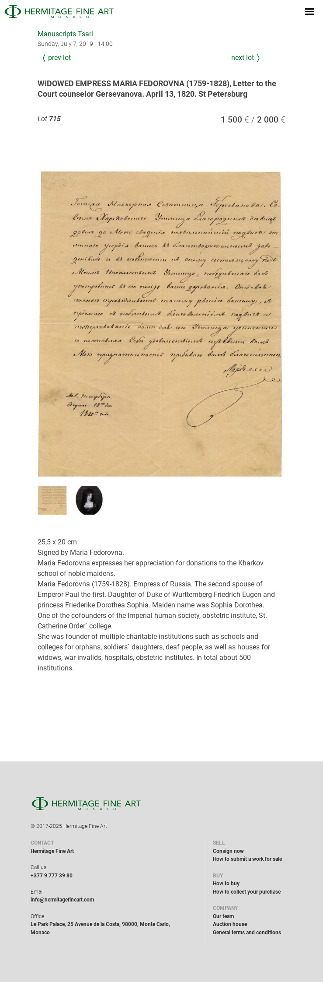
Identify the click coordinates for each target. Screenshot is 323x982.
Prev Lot (59, 57)
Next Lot (242, 57)
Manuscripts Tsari (65, 34)
